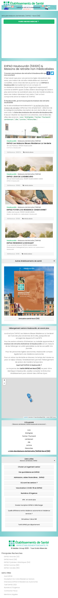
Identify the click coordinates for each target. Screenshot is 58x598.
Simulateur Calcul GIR (29, 519)
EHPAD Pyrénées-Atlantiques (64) (17, 562)
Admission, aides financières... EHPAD (29, 477)
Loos (21, 117)
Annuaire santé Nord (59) (29, 318)
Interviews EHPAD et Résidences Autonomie (21, 582)
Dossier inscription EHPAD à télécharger (29, 505)
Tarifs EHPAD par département (29, 525)
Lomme (23, 119)
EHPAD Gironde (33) (11, 556)
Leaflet (26, 417)
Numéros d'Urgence (29, 493)
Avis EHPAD (8, 576)
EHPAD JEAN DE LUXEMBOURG (20, 176)
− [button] (4, 383)
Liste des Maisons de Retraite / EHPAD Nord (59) (29, 451)
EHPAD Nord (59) (10, 559)
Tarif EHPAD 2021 (10, 585)
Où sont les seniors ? (29, 483)
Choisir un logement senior (29, 467)
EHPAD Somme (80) (11, 565)
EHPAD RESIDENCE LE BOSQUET (20, 243)
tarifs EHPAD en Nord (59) (30, 368)
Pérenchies (31, 119)
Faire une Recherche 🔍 (29, 21)
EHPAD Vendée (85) (11, 568)
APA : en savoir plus (29, 500)
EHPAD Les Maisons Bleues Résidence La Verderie (29, 143)
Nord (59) (36, 16)
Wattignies (29, 117)
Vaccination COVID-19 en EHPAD (29, 488)
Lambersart (9, 119)
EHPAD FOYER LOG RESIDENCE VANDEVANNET (27, 209)
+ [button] (4, 380)
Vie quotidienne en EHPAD (29, 472)
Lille (16, 119)
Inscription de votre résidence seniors (19, 579)
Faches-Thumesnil (42, 117)
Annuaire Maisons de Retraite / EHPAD (16, 16)
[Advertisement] (29, 39)
